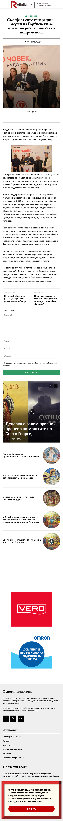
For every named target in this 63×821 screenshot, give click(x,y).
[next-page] (56, 386)
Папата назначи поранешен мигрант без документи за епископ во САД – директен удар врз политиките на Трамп (31, 775)
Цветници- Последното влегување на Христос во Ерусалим (22, 541)
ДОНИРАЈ (31, 809)
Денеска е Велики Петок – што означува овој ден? (18, 498)
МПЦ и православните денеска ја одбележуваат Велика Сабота (20, 476)
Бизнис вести (31, 16)
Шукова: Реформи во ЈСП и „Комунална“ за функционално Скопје (15, 299)
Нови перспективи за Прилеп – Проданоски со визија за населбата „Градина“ (45, 300)
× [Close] (60, 783)
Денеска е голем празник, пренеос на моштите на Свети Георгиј (31, 428)
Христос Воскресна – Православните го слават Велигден (21, 455)
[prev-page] (51, 386)
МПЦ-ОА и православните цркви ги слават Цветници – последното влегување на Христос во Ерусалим (21, 519)
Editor (7, 439)
